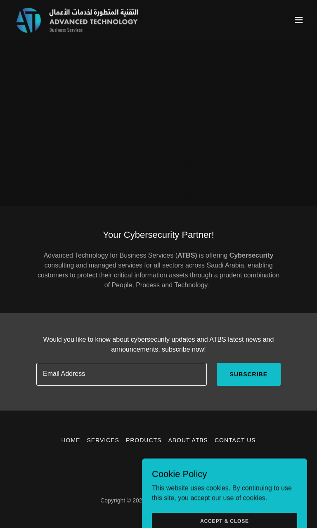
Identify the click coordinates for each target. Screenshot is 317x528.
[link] (77, 19)
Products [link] (144, 440)
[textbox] (121, 374)
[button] (299, 20)
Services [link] (103, 440)
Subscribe (248, 374)
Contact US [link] (235, 440)
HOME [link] (70, 440)
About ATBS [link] (188, 440)
